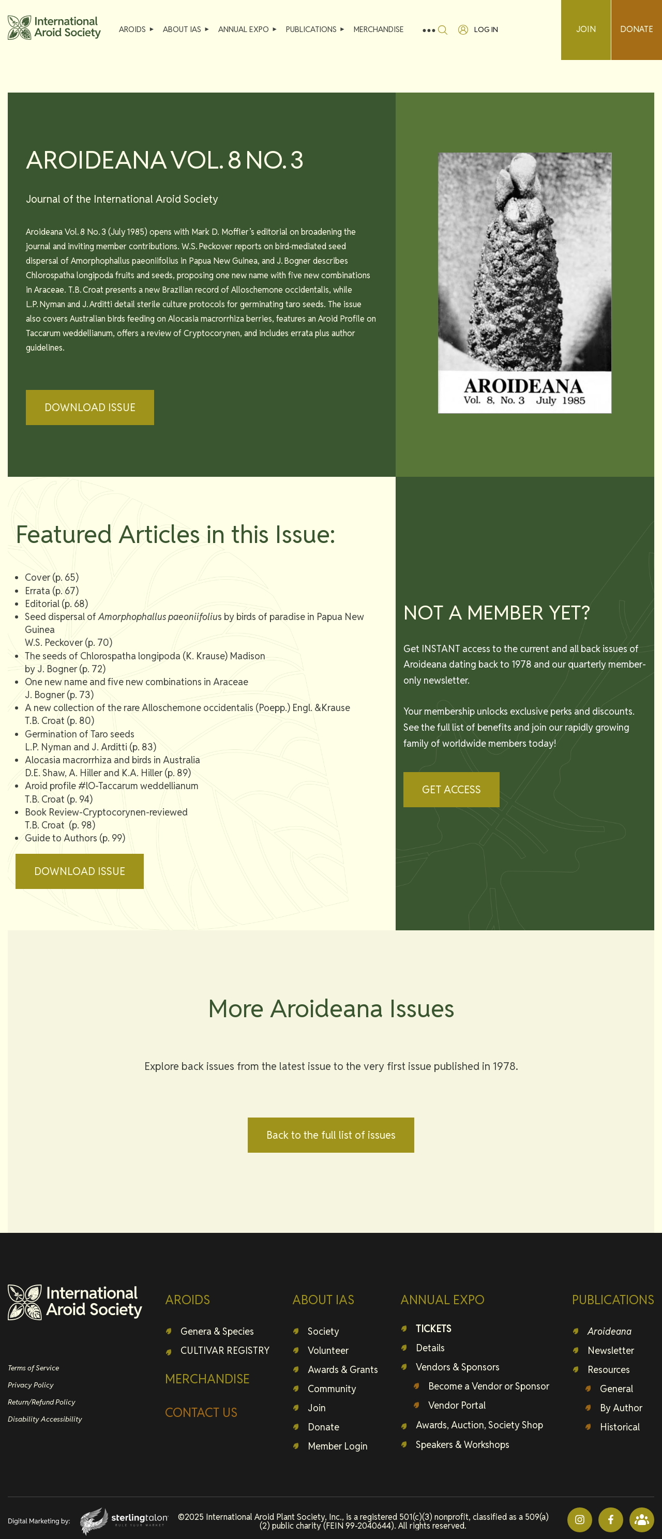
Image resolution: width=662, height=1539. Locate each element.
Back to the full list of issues (331, 1135)
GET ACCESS (451, 789)
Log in (486, 29)
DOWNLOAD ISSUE (90, 407)
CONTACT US (201, 1413)
